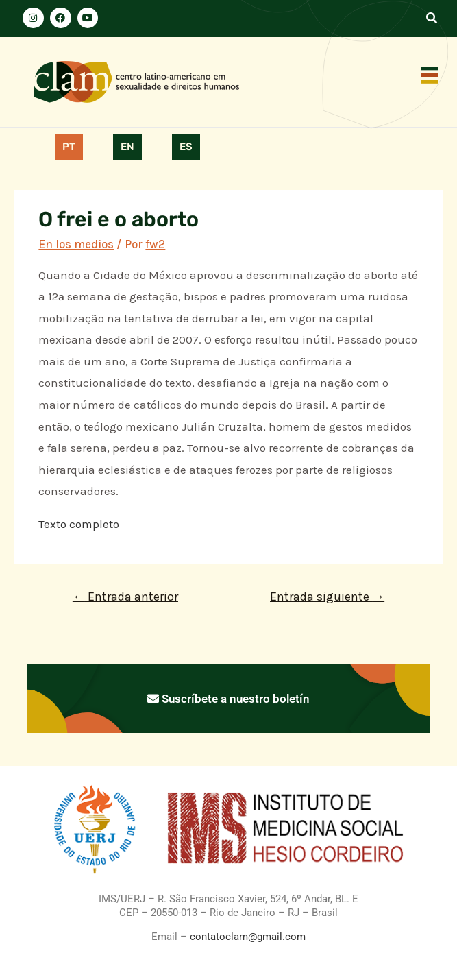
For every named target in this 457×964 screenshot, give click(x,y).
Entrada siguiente (327, 596)
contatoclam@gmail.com (246, 936)
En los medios (76, 244)
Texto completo (78, 524)
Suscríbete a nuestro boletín (228, 699)
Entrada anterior (125, 596)
